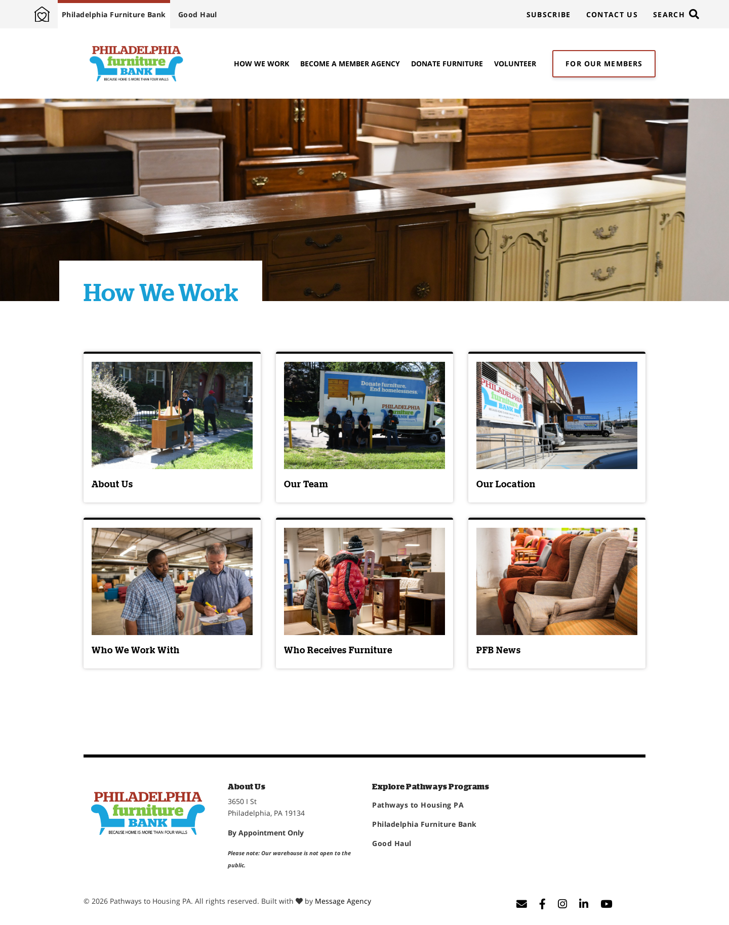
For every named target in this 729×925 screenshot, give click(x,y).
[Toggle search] (675, 14)
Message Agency (343, 901)
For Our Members (603, 63)
